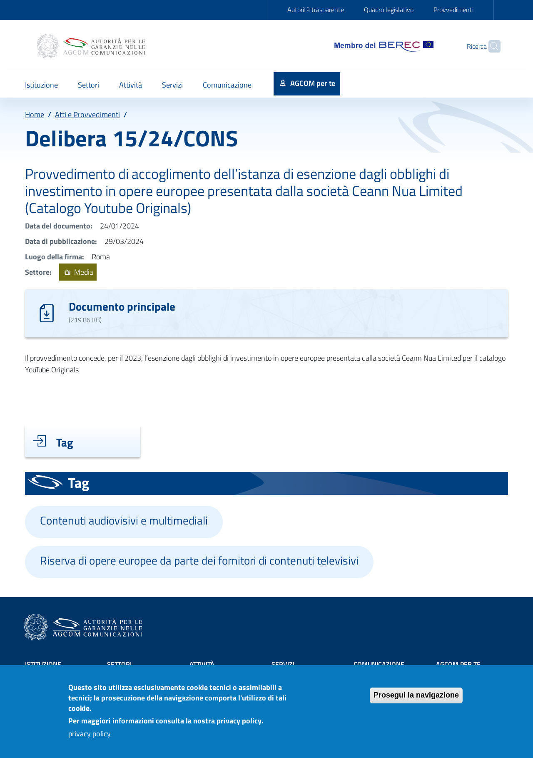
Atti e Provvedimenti (87, 114)
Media (77, 272)
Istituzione (43, 664)
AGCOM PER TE (458, 664)
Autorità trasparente (315, 10)
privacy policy (89, 739)
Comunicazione (379, 664)
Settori (119, 664)
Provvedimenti (453, 10)
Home (34, 114)
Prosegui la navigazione (416, 700)
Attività (201, 664)
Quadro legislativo (388, 10)
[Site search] (491, 46)
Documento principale (122, 306)
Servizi (282, 664)
